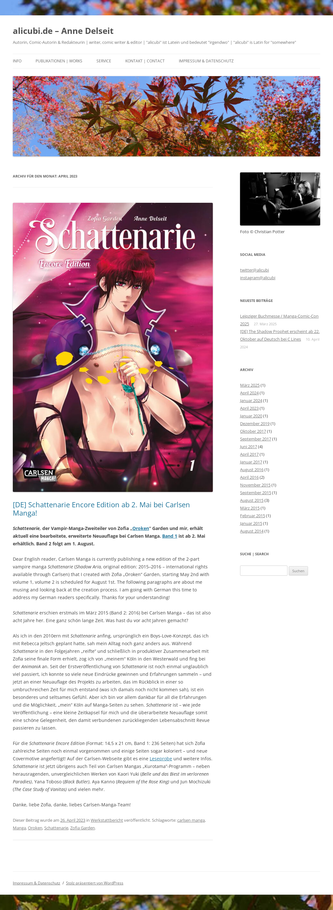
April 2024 (249, 393)
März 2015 (250, 508)
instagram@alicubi (257, 278)
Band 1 (169, 536)
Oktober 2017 (253, 431)
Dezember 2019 (255, 423)
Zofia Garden (82, 828)
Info (17, 61)
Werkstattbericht (107, 820)
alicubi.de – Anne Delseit (63, 30)
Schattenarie (56, 828)
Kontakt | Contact (145, 61)
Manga (19, 828)
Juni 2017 (248, 446)
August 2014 (251, 531)
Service (103, 61)
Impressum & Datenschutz (206, 61)
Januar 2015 (251, 523)
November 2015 (255, 485)
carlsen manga (191, 820)
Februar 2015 (252, 515)
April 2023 (249, 408)
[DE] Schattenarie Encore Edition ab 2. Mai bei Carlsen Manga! (101, 509)
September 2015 (255, 492)
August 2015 (251, 500)
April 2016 (249, 477)
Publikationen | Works (59, 61)
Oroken (140, 528)
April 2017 (249, 454)
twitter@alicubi (254, 270)
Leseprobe (161, 759)
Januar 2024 (251, 400)
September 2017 (255, 439)
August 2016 (251, 469)
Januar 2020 (251, 416)
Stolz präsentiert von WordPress (94, 883)
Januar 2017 (251, 462)
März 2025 (250, 385)
